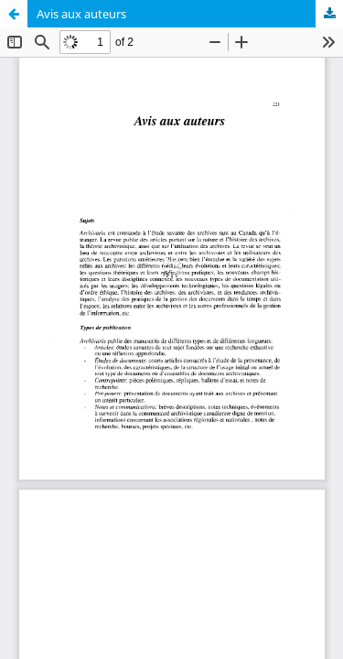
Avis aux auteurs (81, 13)
